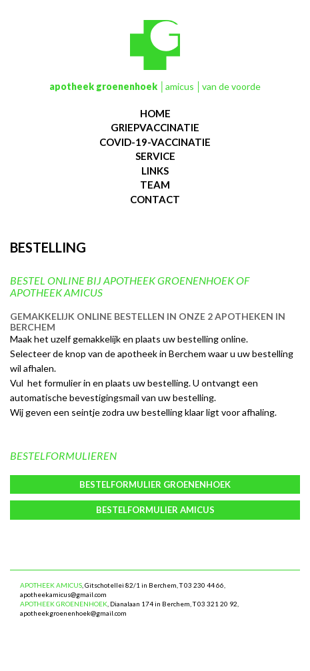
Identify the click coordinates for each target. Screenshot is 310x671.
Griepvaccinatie (155, 127)
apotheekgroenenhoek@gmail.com (73, 613)
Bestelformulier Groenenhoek (155, 484)
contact (155, 199)
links (155, 171)
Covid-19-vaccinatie (155, 142)
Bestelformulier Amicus (155, 509)
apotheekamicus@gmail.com (63, 594)
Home (155, 113)
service (155, 156)
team (155, 185)
